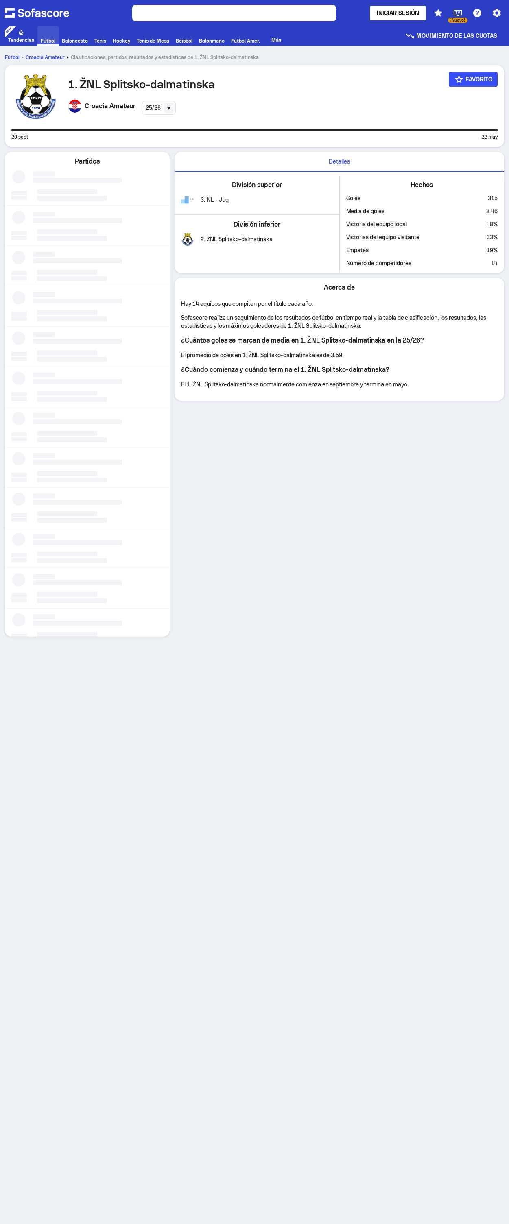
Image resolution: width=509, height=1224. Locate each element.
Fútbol (12, 57)
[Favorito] (473, 79)
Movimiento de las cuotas (451, 36)
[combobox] (159, 108)
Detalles (339, 161)
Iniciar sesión (398, 13)
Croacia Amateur (45, 57)
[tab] (339, 162)
